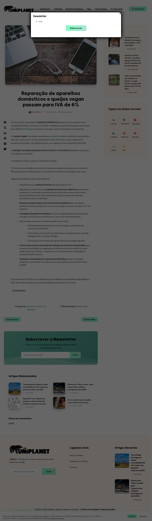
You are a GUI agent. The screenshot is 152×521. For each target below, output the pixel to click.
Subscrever (76, 28)
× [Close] (121, 12)
